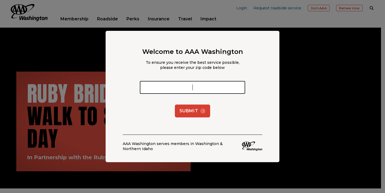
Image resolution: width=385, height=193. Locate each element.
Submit (192, 111)
